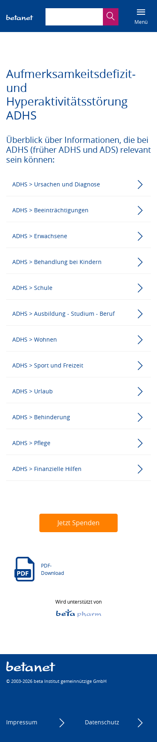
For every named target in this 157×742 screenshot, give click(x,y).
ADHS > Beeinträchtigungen (50, 210)
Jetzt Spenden (78, 522)
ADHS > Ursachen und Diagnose (56, 184)
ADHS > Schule (32, 288)
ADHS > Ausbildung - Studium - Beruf (63, 313)
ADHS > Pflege (31, 443)
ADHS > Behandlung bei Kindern (57, 262)
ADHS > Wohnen (34, 339)
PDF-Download (52, 569)
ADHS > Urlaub (32, 391)
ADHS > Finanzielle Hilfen (47, 469)
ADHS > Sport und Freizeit (47, 365)
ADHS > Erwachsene (39, 236)
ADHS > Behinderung (41, 417)
